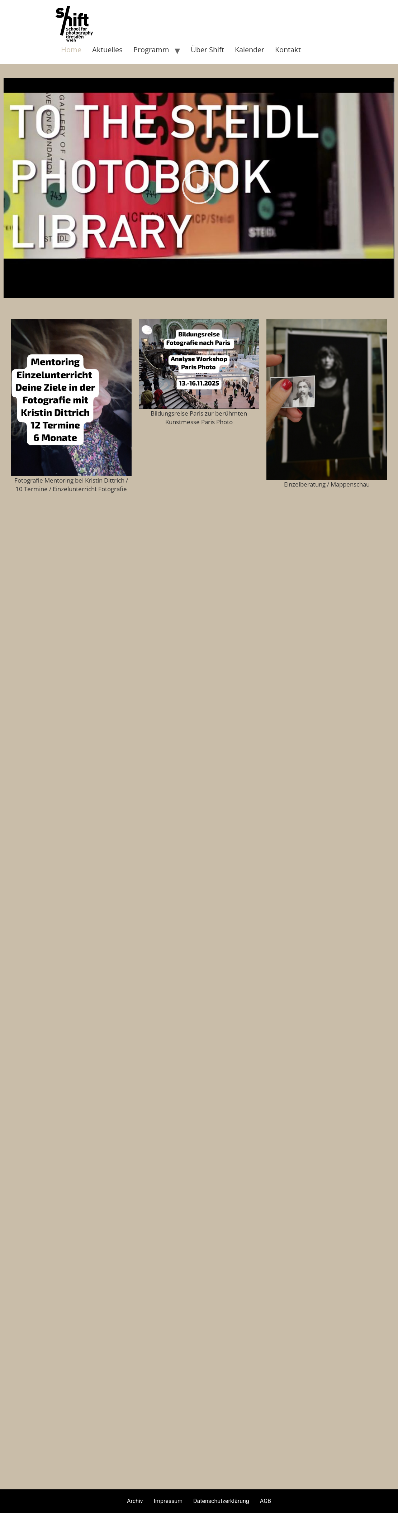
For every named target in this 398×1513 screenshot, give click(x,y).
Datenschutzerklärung (221, 1501)
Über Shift (207, 49)
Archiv (135, 1501)
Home (71, 49)
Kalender (249, 49)
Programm (151, 49)
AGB (265, 1501)
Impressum (168, 1501)
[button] (199, 188)
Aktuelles (107, 49)
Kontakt (288, 49)
